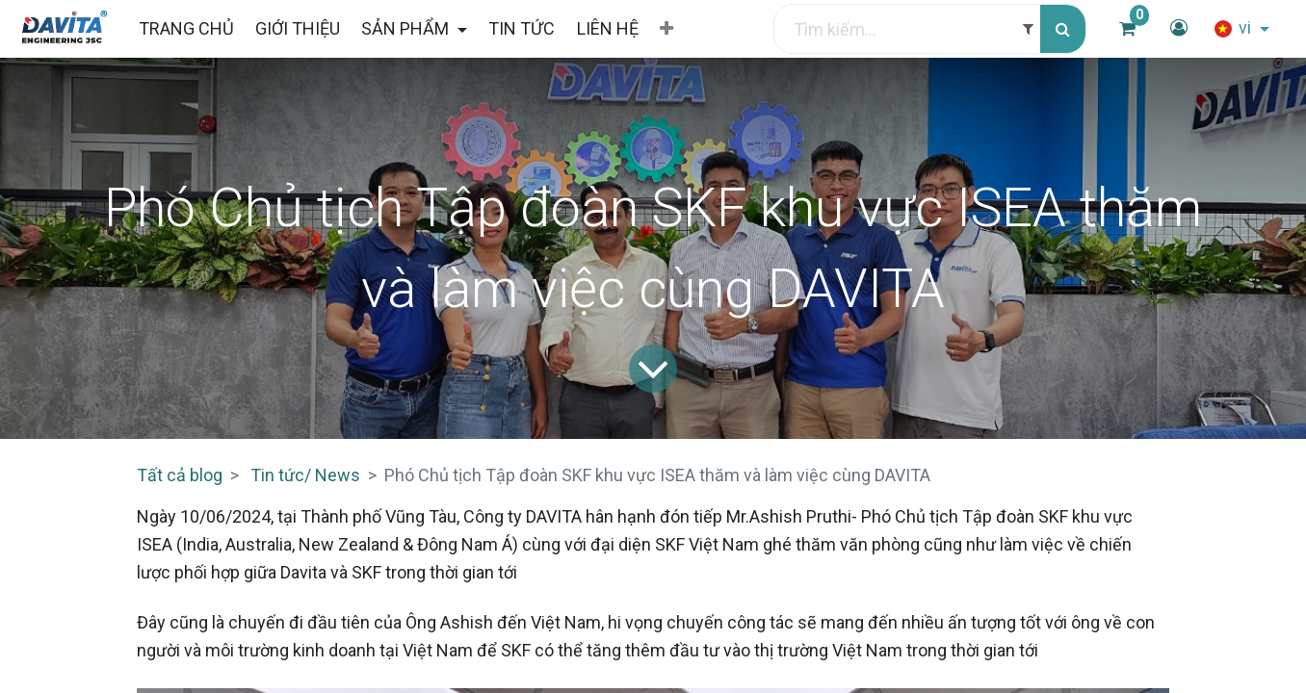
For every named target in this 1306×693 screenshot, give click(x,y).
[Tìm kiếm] (1062, 29)
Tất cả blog (179, 475)
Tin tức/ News (305, 475)
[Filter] (1028, 29)
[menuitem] (185, 28)
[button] (666, 29)
